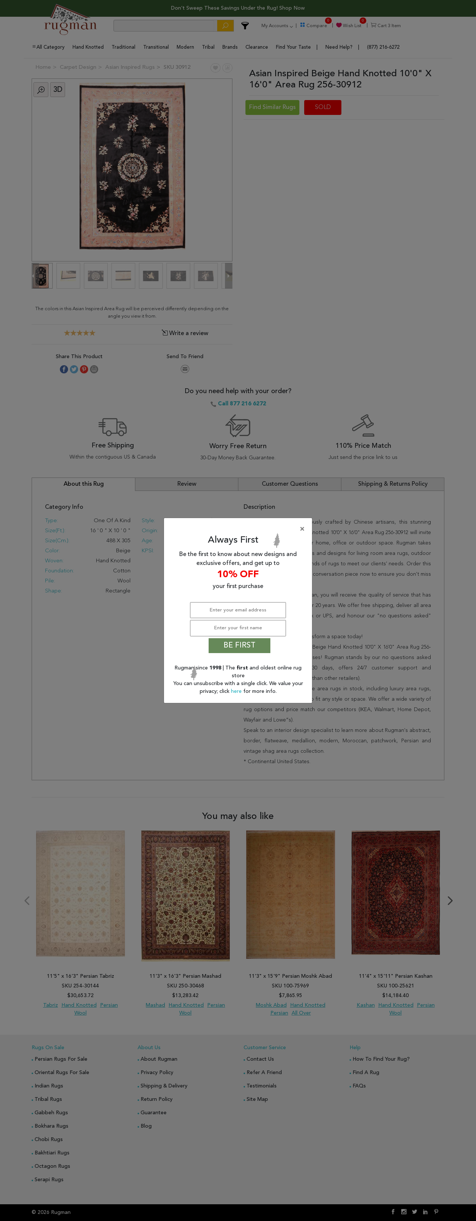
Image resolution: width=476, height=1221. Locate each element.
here (237, 691)
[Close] (239, 529)
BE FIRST (239, 645)
